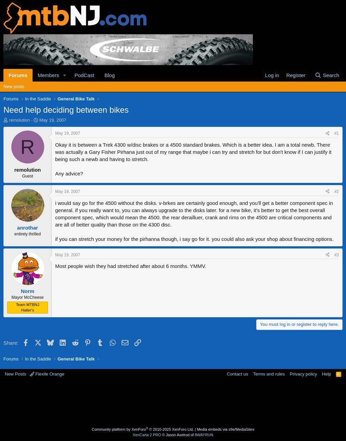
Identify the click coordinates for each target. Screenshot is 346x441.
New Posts (15, 374)
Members (48, 75)
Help (326, 374)
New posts (13, 86)
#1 (336, 133)
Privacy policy (303, 374)
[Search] (327, 75)
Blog (109, 75)
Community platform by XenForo (143, 429)
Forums (18, 75)
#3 (336, 255)
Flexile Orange (47, 374)
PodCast (84, 75)
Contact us (237, 374)
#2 (336, 191)
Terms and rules (269, 374)
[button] (64, 75)
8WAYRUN (204, 435)
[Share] (327, 133)
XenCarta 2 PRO (147, 435)
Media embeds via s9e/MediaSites (226, 429)
